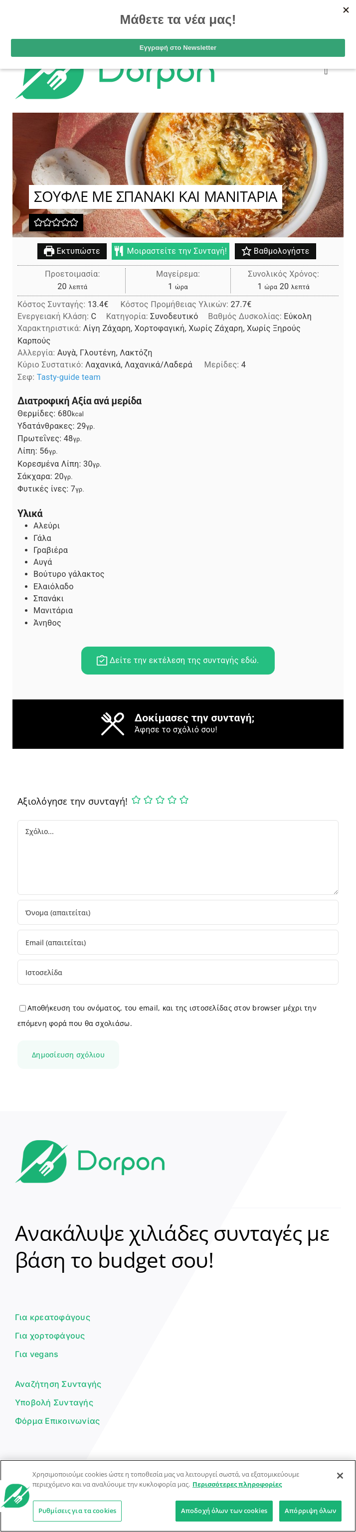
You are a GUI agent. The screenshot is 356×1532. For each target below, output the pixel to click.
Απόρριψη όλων (310, 1510)
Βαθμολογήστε (275, 251)
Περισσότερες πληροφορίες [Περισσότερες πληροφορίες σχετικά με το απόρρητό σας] (237, 1484)
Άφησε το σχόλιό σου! (176, 730)
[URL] (178, 972)
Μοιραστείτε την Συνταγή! (170, 251)
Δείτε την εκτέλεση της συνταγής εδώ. (178, 661)
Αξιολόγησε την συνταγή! (72, 801)
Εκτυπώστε (72, 251)
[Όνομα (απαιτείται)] (178, 912)
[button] (38, 222)
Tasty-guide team (69, 377)
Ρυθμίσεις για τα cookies (77, 1510)
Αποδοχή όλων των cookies (224, 1510)
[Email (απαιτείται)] (178, 942)
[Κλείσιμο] (340, 1476)
